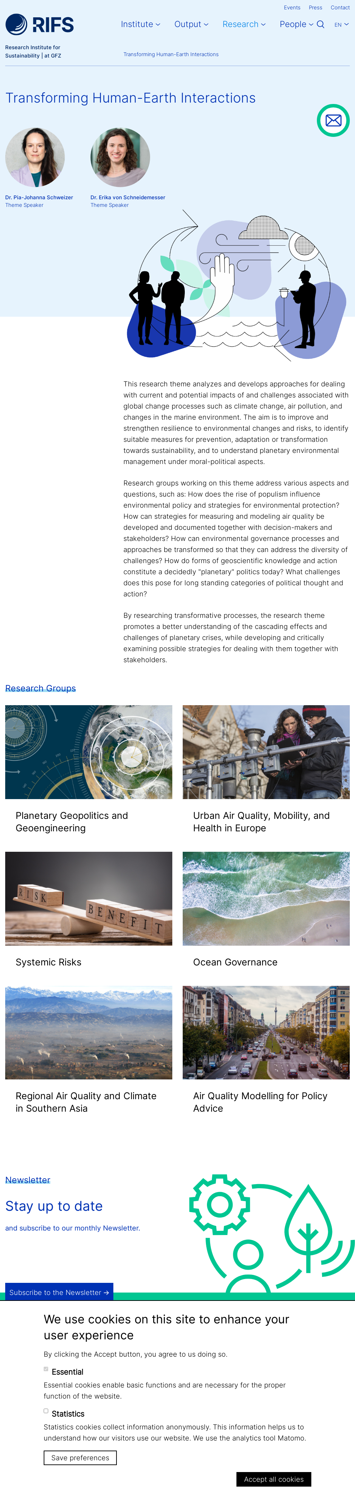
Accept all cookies (274, 1479)
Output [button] (187, 24)
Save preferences (80, 1458)
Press (315, 7)
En (338, 24)
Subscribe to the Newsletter (55, 1292)
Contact (340, 7)
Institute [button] (137, 24)
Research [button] (241, 24)
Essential (67, 1372)
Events (292, 7)
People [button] (293, 24)
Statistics (68, 1414)
